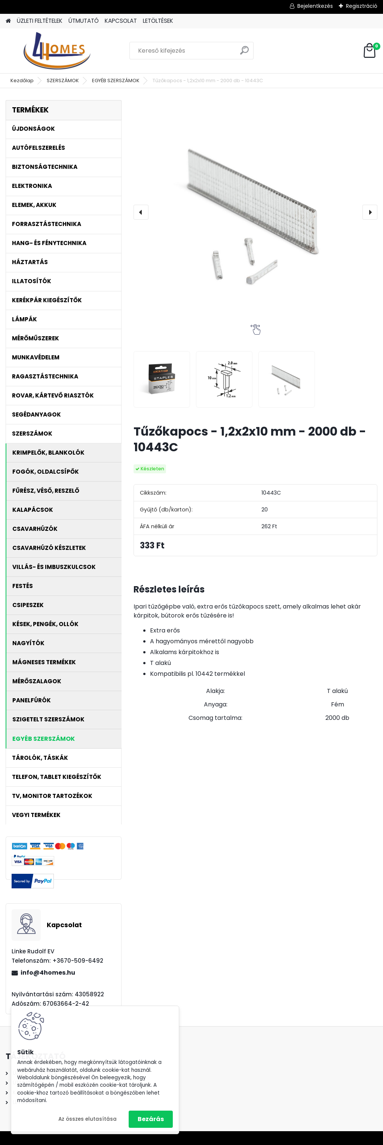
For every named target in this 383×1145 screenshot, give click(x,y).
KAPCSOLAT (121, 21)
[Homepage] (8, 21)
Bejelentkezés (315, 6)
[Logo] (57, 50)
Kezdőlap (22, 80)
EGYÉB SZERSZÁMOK (116, 80)
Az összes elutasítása (87, 1119)
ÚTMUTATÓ (83, 21)
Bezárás (151, 1119)
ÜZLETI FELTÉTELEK (39, 21)
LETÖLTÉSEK (158, 21)
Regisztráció (361, 6)
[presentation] (141, 212)
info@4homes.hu (48, 972)
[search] (244, 53)
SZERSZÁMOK (63, 80)
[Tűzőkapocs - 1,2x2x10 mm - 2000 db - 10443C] (255, 212)
